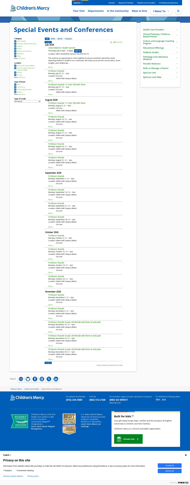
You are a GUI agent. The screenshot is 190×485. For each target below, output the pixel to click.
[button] (128, 439)
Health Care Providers (146, 3)
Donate (112, 3)
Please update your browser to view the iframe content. (27, 70)
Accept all (170, 465)
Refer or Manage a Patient (160, 68)
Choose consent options (13, 476)
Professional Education (168, 3)
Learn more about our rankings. (91, 425)
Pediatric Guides (160, 52)
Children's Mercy (16, 389)
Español (78, 3)
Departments (96, 10)
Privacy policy (33, 476)
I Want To (161, 11)
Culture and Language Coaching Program (160, 42)
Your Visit (79, 10)
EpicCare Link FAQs (160, 77)
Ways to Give (139, 10)
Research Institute (126, 3)
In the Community (118, 10)
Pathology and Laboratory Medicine (160, 58)
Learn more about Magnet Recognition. (43, 427)
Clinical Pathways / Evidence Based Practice (160, 35)
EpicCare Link (160, 72)
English (7, 455)
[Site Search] (178, 11)
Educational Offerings (160, 48)
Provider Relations (160, 63)
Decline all (169, 471)
